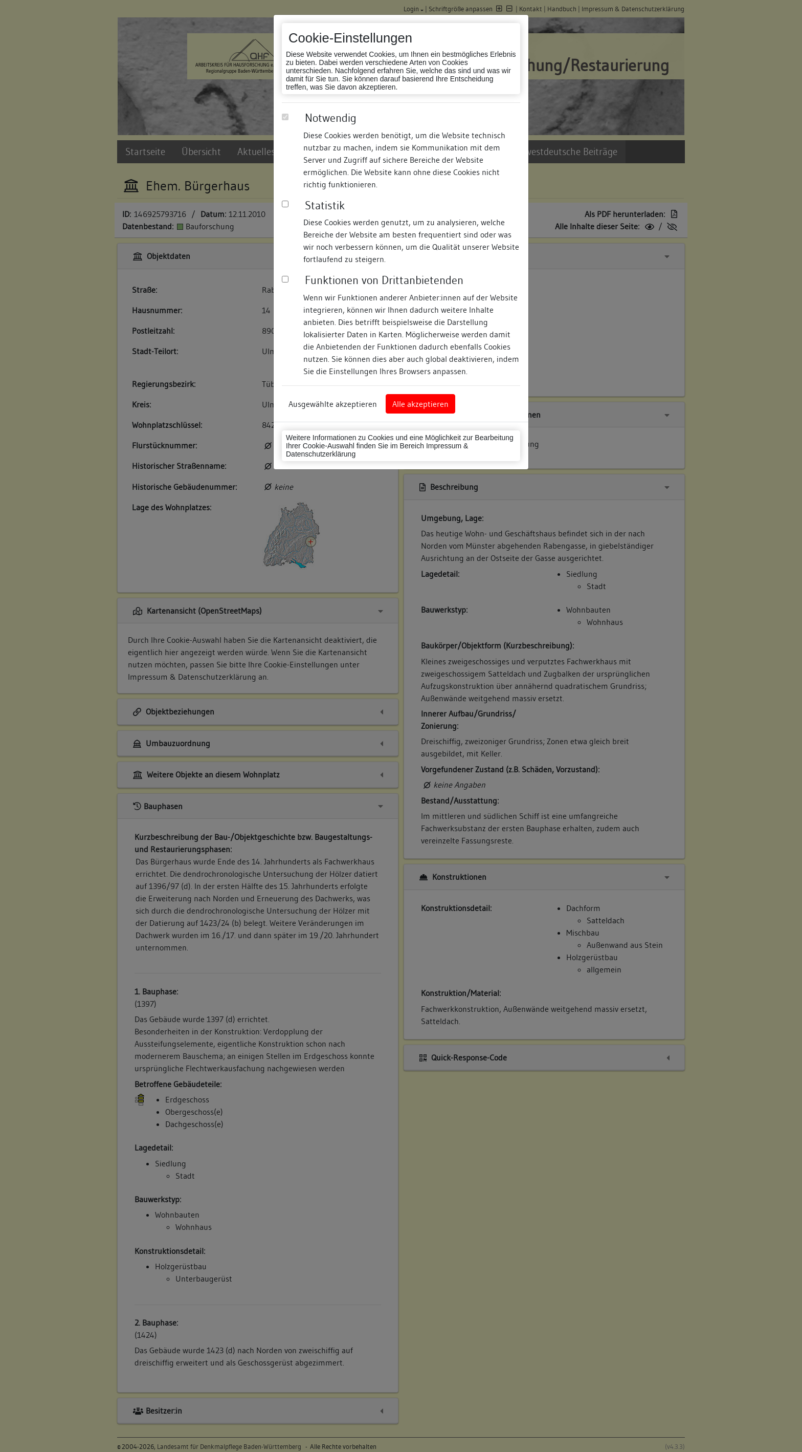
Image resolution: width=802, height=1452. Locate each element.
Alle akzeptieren (420, 404)
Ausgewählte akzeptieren (332, 404)
